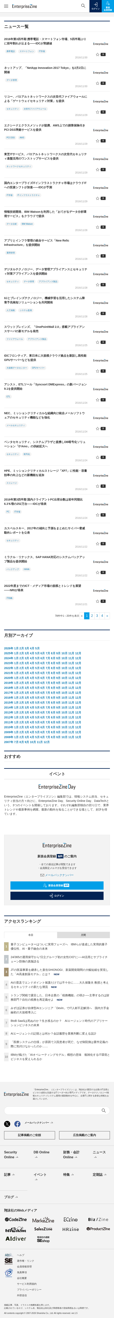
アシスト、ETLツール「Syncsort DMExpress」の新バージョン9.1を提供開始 (45, 386)
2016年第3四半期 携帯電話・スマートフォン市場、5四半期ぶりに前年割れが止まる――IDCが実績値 (45, 41)
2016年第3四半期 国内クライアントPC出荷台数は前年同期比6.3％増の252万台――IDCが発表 (43, 501)
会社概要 (22, 1278)
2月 (21, 648)
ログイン (56, 896)
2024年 (8, 658)
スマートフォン (27, 51)
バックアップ (13, 569)
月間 (83, 935)
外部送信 (22, 1295)
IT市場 (42, 51)
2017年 (8, 692)
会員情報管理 (24, 1266)
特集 (68, 1175)
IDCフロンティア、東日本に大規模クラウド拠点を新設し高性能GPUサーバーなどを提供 (45, 358)
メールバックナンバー (57, 875)
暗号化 (27, 454)
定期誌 (100, 1175)
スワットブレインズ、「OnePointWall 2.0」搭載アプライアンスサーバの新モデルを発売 (44, 329)
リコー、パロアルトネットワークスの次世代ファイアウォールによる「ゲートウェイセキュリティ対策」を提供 (45, 99)
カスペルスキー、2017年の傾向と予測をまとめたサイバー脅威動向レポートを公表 (44, 530)
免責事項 (22, 1272)
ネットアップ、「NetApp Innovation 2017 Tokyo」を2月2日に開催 (45, 70)
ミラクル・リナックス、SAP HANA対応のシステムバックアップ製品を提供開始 (44, 559)
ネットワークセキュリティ (19, 166)
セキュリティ (13, 109)
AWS (22, 137)
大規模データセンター (17, 368)
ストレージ (12, 483)
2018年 (8, 687)
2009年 (8, 732)
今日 (30, 935)
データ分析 (12, 224)
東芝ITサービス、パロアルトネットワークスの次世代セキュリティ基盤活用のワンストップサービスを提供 (45, 156)
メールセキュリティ (16, 425)
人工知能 (11, 310)
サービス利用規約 (27, 1283)
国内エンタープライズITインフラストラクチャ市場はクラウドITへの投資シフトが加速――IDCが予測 (45, 185)
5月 (37, 648)
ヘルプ (20, 1255)
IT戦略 (9, 598)
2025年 (8, 653)
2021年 (8, 673)
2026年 (8, 648)
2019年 (8, 682)
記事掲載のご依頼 (29, 1135)
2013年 (8, 712)
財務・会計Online (71, 1155)
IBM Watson (27, 224)
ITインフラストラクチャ (28, 195)
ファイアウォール (15, 339)
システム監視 (26, 310)
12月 (78, 653)
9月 (58, 653)
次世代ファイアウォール (35, 109)
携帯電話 (11, 51)
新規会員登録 (56, 885)
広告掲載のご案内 (84, 1135)
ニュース (99, 1155)
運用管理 (11, 253)
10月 (64, 653)
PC (8, 512)
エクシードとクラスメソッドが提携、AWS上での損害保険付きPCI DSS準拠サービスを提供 (44, 127)
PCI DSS (11, 137)
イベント (40, 1177)
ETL (8, 396)
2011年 (8, 722)
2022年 (8, 668)
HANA (26, 569)
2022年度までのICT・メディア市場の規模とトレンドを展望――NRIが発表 (42, 588)
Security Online (11, 1155)
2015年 (8, 702)
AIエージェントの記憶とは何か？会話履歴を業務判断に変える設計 (53, 1033)
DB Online (41, 1155)
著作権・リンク (25, 1260)
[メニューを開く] (6, 6)
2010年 (8, 727)
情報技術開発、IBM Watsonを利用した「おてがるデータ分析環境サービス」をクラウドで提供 (45, 214)
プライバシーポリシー (29, 1289)
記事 (9, 1175)
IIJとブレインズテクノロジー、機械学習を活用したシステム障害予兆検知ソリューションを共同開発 (44, 300)
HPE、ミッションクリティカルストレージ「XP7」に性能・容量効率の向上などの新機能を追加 (45, 473)
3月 (27, 648)
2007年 (8, 742)
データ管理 (12, 80)
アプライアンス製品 (48, 281)
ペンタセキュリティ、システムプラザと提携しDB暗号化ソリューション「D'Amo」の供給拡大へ (45, 444)
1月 (16, 648)
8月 (53, 653)
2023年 (8, 663)
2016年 (8, 697)
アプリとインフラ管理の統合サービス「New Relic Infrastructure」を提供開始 (36, 242)
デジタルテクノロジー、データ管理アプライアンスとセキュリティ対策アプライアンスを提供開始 (45, 271)
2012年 (8, 717)
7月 (48, 653)
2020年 (8, 678)
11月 (71, 653)
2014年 (8, 707)
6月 (42, 653)
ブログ (11, 1197)
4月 (32, 648)
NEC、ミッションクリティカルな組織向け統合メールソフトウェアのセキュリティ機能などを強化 (44, 415)
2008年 (8, 737)
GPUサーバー (38, 368)
